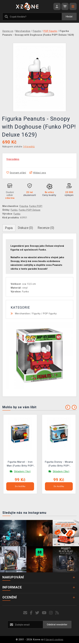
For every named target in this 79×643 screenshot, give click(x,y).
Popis (9, 228)
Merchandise (22, 313)
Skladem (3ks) (61, 471)
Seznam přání (16, 172)
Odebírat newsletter (57, 624)
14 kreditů (29, 146)
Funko (14, 210)
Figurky (36, 313)
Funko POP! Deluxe (29, 210)
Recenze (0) (46, 228)
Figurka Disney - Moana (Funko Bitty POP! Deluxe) (59, 464)
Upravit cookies (54, 639)
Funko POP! (35, 206)
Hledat (69, 16)
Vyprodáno (12, 159)
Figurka (24, 206)
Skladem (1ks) (22, 471)
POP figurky (50, 313)
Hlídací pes (37, 172)
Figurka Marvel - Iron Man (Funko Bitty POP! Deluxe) (20, 464)
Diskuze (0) (25, 228)
